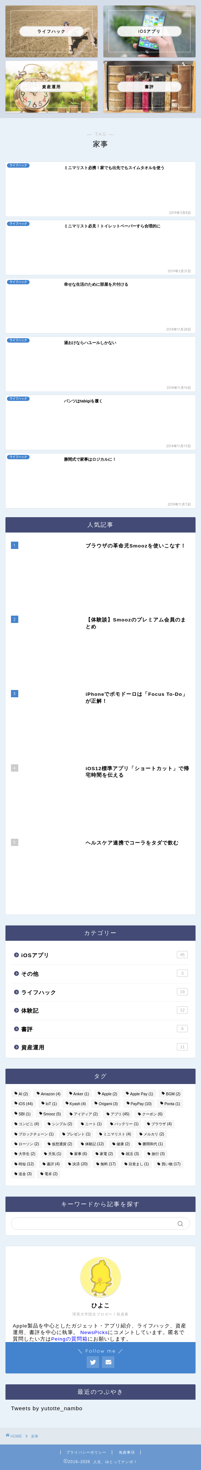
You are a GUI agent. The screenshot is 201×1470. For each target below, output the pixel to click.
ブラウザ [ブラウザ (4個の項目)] (161, 1124)
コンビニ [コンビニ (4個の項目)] (29, 1124)
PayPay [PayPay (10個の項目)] (141, 1104)
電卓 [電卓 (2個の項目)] (51, 1174)
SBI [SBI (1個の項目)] (24, 1114)
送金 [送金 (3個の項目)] (25, 1174)
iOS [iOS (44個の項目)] (26, 1104)
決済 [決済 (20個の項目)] (79, 1164)
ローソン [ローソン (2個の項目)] (29, 1144)
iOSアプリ (104, 954)
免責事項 (127, 1452)
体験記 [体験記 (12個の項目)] (94, 1144)
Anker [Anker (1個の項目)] (81, 1094)
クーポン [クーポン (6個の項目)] (152, 1114)
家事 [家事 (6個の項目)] (80, 1154)
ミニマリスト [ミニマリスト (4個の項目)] (117, 1134)
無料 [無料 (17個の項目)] (107, 1164)
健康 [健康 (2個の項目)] (123, 1144)
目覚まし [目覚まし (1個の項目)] (139, 1164)
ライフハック (104, 991)
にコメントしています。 (124, 1332)
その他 (104, 973)
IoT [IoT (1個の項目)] (51, 1104)
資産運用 (104, 1046)
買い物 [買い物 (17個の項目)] (171, 1164)
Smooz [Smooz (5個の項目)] (52, 1114)
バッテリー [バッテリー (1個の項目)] (126, 1124)
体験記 (104, 1010)
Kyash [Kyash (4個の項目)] (78, 1104)
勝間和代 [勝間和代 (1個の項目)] (153, 1144)
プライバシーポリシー (86, 1452)
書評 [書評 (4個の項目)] (53, 1164)
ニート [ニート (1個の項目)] (93, 1124)
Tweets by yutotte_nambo (47, 1408)
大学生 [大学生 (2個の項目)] (27, 1154)
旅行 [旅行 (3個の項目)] (158, 1154)
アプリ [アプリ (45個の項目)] (120, 1114)
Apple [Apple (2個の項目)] (109, 1094)
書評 (104, 1028)
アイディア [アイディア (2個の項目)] (86, 1114)
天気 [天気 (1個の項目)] (54, 1154)
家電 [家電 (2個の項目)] (106, 1154)
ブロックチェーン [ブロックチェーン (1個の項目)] (36, 1134)
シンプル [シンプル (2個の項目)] (62, 1124)
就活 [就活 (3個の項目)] (132, 1154)
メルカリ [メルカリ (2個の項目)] (154, 1134)
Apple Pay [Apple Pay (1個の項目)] (141, 1094)
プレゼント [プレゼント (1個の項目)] (79, 1134)
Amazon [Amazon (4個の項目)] (51, 1094)
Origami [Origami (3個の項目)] (108, 1104)
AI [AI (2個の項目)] (23, 1094)
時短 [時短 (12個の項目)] (26, 1164)
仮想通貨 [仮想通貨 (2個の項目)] (62, 1144)
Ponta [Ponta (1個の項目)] (172, 1104)
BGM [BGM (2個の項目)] (173, 1094)
